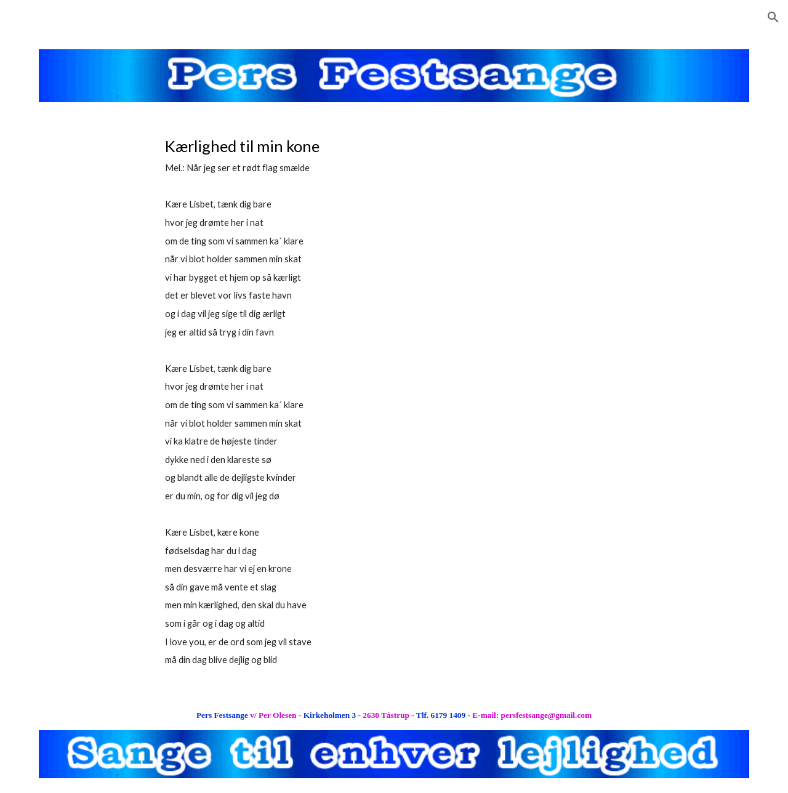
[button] (773, 17)
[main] (333, 401)
